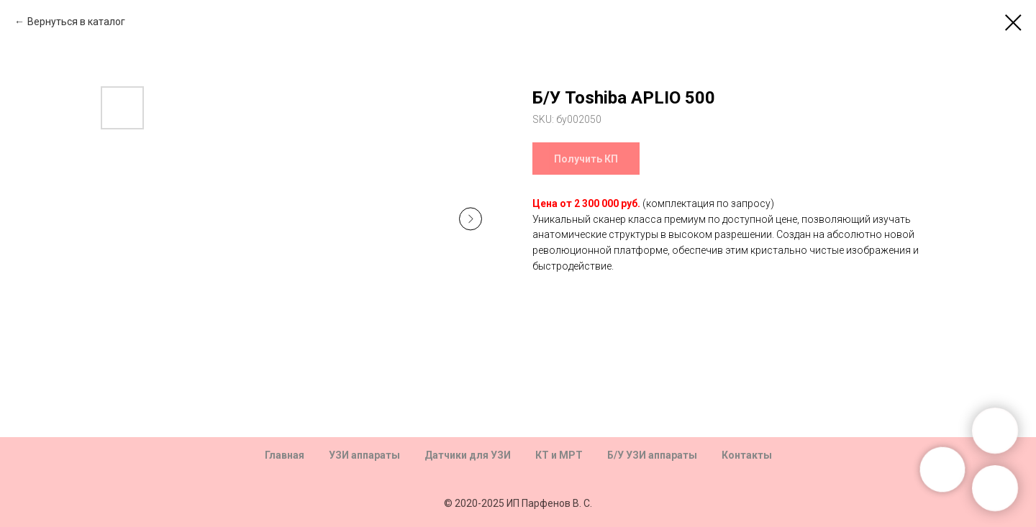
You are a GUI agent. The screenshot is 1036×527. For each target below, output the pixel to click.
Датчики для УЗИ (467, 455)
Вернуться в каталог (76, 21)
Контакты (747, 455)
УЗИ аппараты (364, 455)
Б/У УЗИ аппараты (652, 455)
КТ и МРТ (559, 455)
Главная (284, 455)
